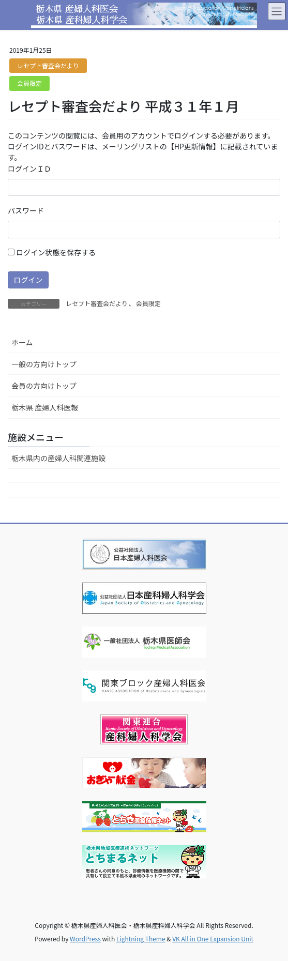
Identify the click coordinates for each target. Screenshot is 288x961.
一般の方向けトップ (44, 364)
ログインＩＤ (29, 168)
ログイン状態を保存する (52, 252)
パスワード (26, 210)
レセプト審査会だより (48, 65)
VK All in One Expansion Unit (212, 938)
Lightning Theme (140, 938)
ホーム (22, 342)
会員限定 (29, 83)
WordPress (85, 938)
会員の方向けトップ (44, 385)
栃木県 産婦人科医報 (44, 407)
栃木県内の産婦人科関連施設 (58, 458)
